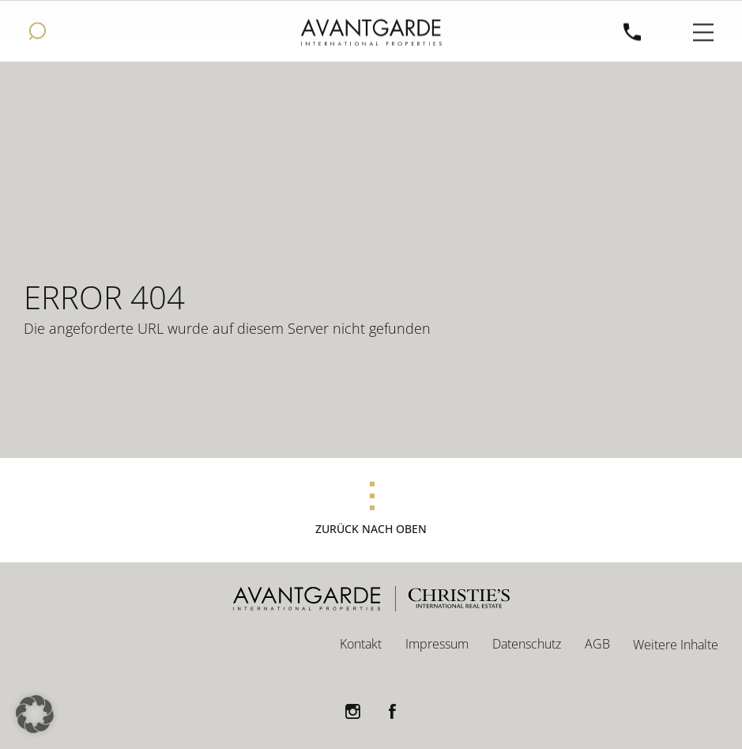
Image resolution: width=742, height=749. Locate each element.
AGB (597, 644)
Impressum (437, 644)
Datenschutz (526, 644)
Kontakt (361, 644)
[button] (35, 714)
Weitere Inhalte (675, 644)
